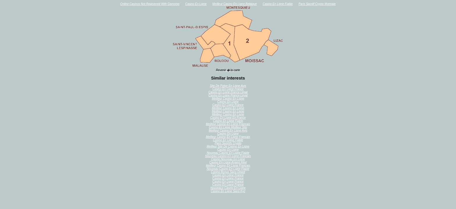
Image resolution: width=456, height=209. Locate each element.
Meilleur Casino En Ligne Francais (228, 124)
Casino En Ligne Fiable (278, 4)
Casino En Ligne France (227, 89)
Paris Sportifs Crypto (228, 143)
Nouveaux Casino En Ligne (227, 188)
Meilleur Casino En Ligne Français (228, 136)
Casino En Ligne (195, 4)
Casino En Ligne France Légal (228, 92)
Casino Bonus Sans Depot (228, 172)
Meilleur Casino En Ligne (228, 98)
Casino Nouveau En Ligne (228, 159)
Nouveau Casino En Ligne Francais (228, 156)
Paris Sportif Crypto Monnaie (317, 4)
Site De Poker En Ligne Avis (228, 85)
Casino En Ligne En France (228, 117)
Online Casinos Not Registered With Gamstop (149, 4)
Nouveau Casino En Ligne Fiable (228, 152)
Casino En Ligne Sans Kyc (228, 191)
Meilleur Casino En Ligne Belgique (234, 4)
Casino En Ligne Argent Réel (228, 162)
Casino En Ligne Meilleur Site (228, 127)
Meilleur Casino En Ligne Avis (228, 130)
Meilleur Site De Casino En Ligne (228, 146)
